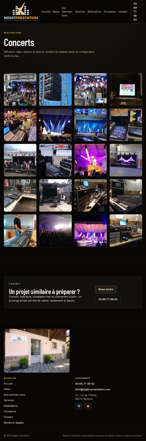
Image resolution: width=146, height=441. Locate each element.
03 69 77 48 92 (135, 11)
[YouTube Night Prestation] (88, 406)
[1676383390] (20, 124)
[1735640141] (90, 89)
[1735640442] (55, 89)
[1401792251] (90, 230)
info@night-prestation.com (92, 389)
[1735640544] (20, 89)
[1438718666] (55, 160)
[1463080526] (20, 160)
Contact (122, 11)
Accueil (46, 11)
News (56, 11)
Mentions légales (14, 422)
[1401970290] (55, 230)
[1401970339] (20, 230)
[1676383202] (90, 124)
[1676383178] (125, 124)
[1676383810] (125, 89)
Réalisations (94, 11)
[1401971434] (125, 195)
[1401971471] (90, 195)
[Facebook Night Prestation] (78, 406)
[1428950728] (125, 160)
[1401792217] (125, 230)
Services (80, 11)
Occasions (110, 11)
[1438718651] (90, 160)
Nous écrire (105, 289)
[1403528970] (55, 195)
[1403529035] (20, 195)
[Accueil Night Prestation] (21, 11)
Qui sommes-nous (67, 11)
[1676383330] (55, 124)
